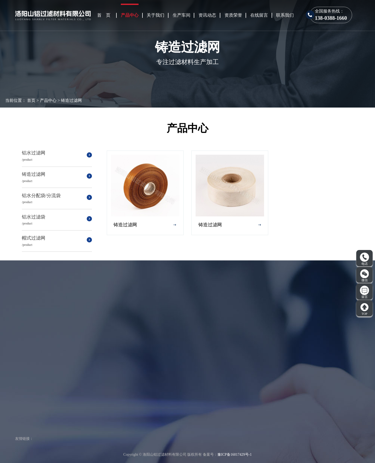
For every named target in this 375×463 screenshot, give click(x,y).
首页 (31, 100)
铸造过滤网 (71, 100)
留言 (364, 292)
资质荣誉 (233, 15)
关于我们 (155, 15)
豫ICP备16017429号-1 (234, 454)
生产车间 (181, 15)
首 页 (103, 15)
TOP (364, 309)
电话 (364, 259)
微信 (364, 275)
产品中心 (130, 15)
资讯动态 (207, 15)
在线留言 (259, 15)
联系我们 (285, 15)
